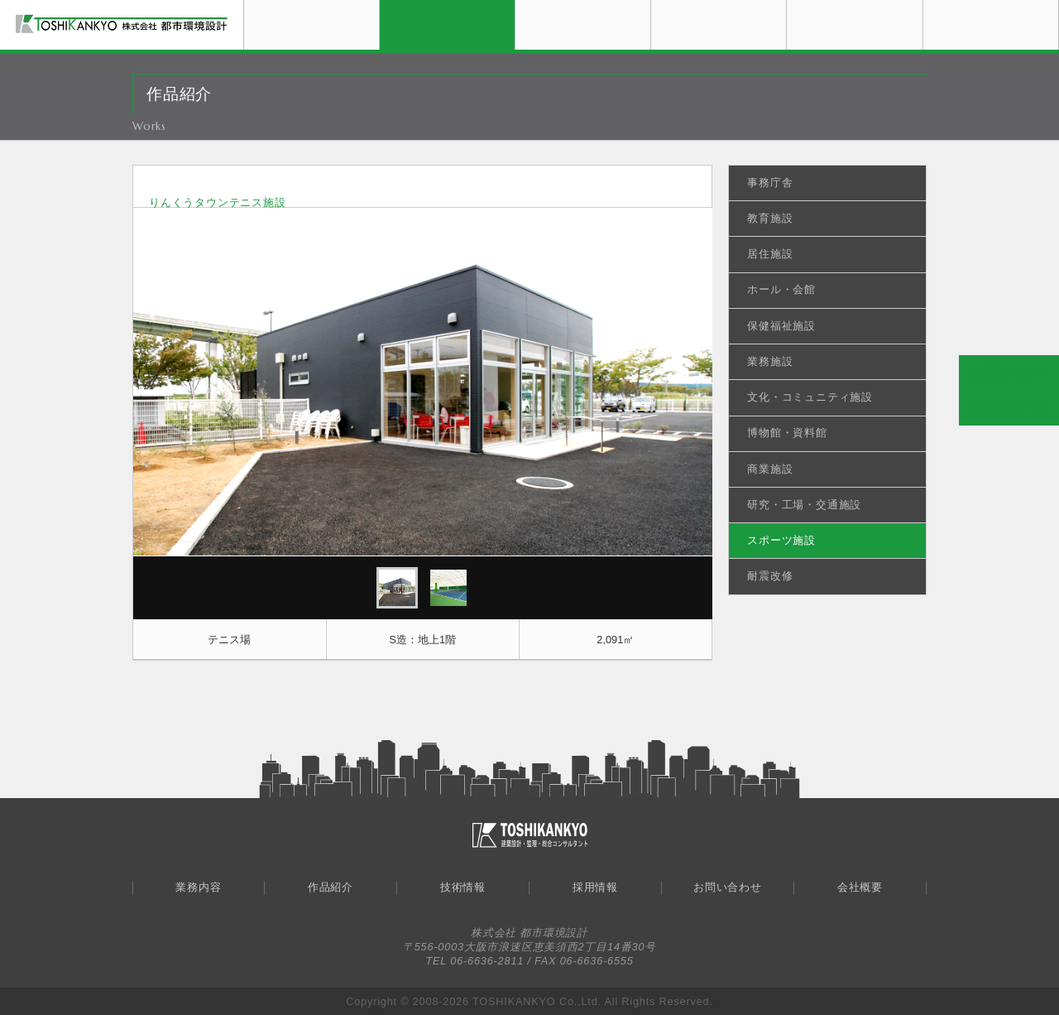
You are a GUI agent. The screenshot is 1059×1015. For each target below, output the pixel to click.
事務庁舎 (770, 182)
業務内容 (379, 6)
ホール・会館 (781, 289)
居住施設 (770, 254)
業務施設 (770, 361)
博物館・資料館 (787, 432)
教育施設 (770, 218)
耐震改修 (770, 576)
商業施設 (770, 469)
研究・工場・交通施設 (804, 504)
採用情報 (786, 6)
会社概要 (1058, 6)
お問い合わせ (922, 6)
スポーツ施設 (781, 540)
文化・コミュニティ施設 (809, 397)
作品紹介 (330, 887)
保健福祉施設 (781, 326)
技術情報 (650, 6)
